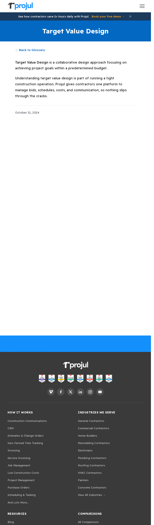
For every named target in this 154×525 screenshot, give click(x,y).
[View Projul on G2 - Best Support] (99, 378)
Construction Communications (27, 420)
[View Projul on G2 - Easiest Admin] (61, 378)
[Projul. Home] (20, 6)
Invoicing (14, 450)
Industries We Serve (96, 412)
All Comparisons (88, 522)
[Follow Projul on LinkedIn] (80, 392)
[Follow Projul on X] (70, 392)
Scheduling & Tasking (22, 494)
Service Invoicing (19, 458)
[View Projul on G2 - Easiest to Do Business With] (70, 378)
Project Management (21, 480)
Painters (83, 480)
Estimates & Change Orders (26, 435)
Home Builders (87, 435)
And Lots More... (18, 502)
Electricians (85, 450)
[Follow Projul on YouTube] (100, 392)
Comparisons (90, 514)
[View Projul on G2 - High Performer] (89, 378)
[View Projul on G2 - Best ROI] (42, 378)
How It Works (20, 412)
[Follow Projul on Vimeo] (51, 392)
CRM (10, 428)
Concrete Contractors (92, 487)
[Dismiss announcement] (130, 16)
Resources (17, 514)
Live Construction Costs (23, 472)
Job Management (19, 465)
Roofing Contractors (91, 465)
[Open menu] (142, 6)
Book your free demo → (108, 16)
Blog (11, 522)
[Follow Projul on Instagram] (90, 392)
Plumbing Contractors (92, 458)
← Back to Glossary (30, 50)
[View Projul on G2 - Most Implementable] (51, 378)
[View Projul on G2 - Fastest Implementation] (108, 378)
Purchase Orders (18, 487)
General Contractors (91, 420)
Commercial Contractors (93, 428)
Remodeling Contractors (94, 443)
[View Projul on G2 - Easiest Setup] (80, 378)
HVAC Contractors (90, 472)
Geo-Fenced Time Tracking (25, 443)
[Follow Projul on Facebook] (60, 392)
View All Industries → (92, 494)
